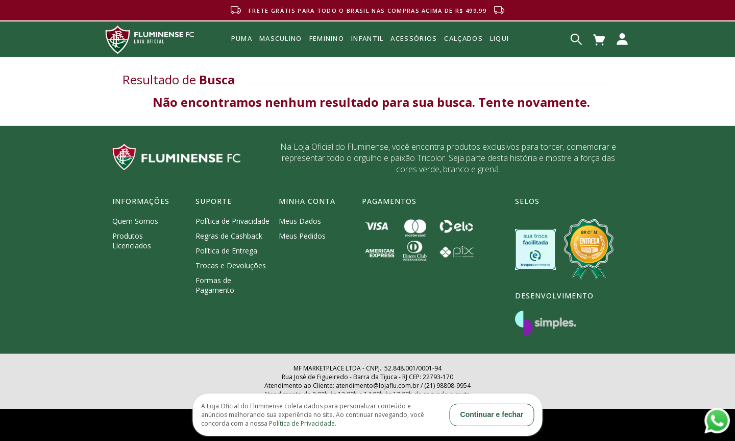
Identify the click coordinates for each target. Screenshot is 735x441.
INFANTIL (367, 38)
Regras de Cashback (228, 236)
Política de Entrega (226, 251)
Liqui (499, 38)
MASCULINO (280, 38)
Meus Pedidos (302, 236)
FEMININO (326, 38)
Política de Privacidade (232, 221)
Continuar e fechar (492, 414)
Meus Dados (300, 221)
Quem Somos (135, 221)
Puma (241, 50)
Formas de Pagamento (214, 285)
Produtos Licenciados (131, 240)
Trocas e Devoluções (230, 265)
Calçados (463, 38)
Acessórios (413, 61)
